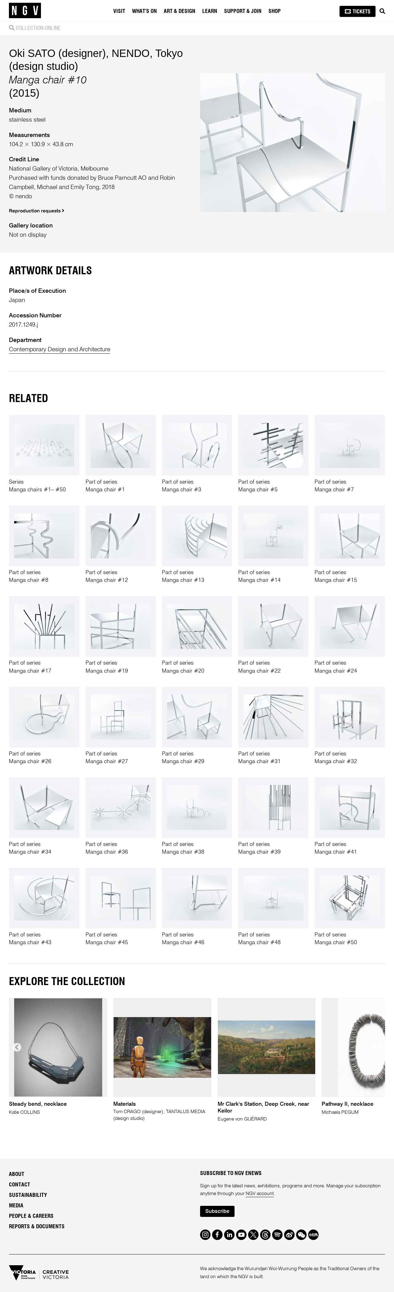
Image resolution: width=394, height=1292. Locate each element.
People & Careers (31, 1216)
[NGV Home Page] (25, 11)
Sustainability (28, 1195)
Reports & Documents (37, 1227)
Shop (274, 11)
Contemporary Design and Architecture (59, 349)
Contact (19, 1185)
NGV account (260, 1193)
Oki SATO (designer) (57, 53)
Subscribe (217, 1211)
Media (16, 1206)
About (16, 1174)
